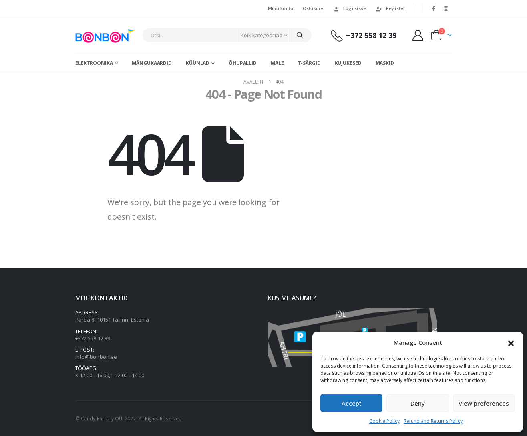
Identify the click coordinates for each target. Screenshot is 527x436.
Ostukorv (313, 8)
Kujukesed (348, 63)
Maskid (385, 63)
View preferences (484, 403)
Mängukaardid (152, 63)
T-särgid (309, 63)
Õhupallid (243, 63)
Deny (417, 403)
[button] (511, 342)
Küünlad (197, 63)
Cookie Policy (384, 421)
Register (391, 8)
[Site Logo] (106, 35)
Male (277, 63)
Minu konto (281, 8)
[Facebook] (433, 8)
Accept (352, 403)
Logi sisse (349, 8)
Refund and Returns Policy (433, 421)
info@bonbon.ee (96, 356)
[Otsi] (300, 35)
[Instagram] (446, 8)
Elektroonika (94, 63)
